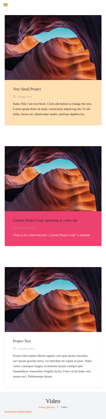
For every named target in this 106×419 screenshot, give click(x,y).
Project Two (22, 341)
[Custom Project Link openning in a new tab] (53, 178)
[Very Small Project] (53, 47)
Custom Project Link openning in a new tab (45, 220)
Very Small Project (27, 89)
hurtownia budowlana (18, 411)
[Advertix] (5, 5)
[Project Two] (53, 299)
